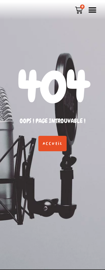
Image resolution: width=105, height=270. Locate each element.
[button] (92, 10)
